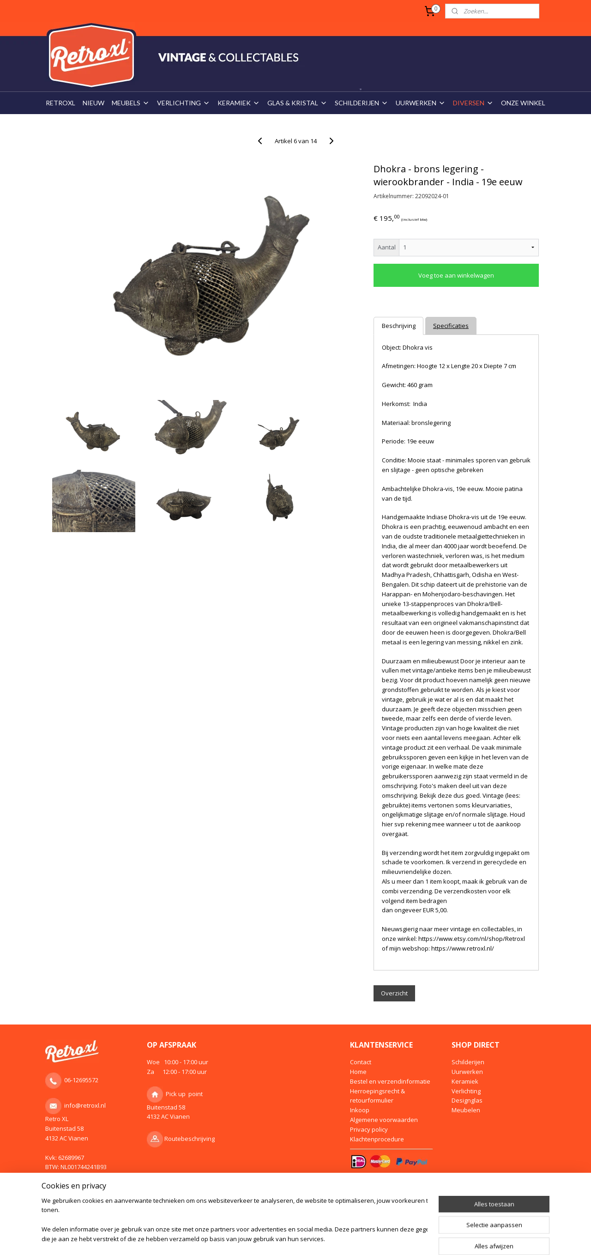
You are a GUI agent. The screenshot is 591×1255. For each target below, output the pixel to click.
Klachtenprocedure (377, 1139)
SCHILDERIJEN (361, 103)
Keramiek (465, 1081)
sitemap (253, 1238)
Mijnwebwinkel (388, 1238)
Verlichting (466, 1091)
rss (272, 1238)
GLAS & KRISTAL (297, 103)
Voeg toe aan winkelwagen (456, 275)
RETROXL (60, 103)
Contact (360, 1062)
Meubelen (466, 1110)
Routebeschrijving (189, 1138)
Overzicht (394, 993)
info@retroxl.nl (85, 1105)
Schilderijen (468, 1062)
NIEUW (93, 103)
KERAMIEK (238, 103)
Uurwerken (467, 1071)
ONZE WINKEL (523, 103)
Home (358, 1071)
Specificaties (451, 325)
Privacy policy (369, 1129)
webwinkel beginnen (307, 1238)
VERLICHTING (183, 103)
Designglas (467, 1100)
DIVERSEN (473, 103)
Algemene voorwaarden (384, 1120)
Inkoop (359, 1110)
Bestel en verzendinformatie (390, 1081)
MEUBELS (131, 103)
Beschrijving (398, 325)
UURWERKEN (421, 103)
